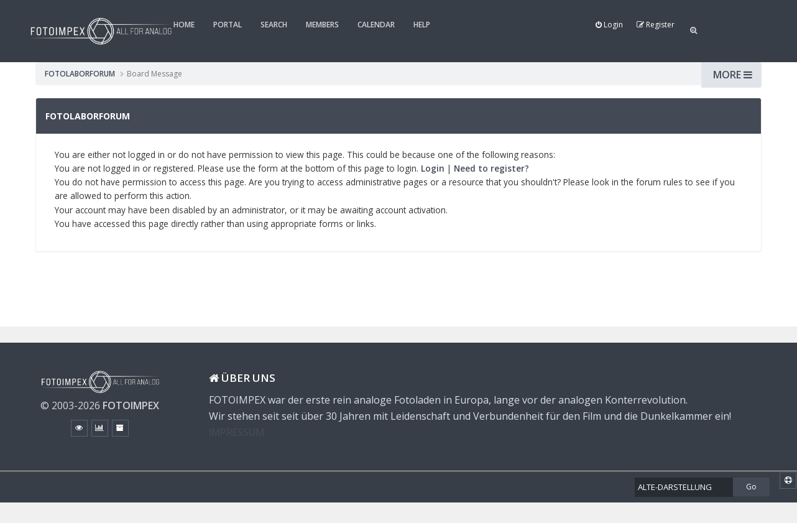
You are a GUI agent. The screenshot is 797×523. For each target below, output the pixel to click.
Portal (227, 24)
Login (609, 24)
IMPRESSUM (236, 432)
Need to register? (491, 168)
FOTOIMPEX (131, 405)
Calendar (376, 24)
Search (273, 24)
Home (184, 24)
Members (322, 24)
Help (421, 24)
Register (656, 24)
